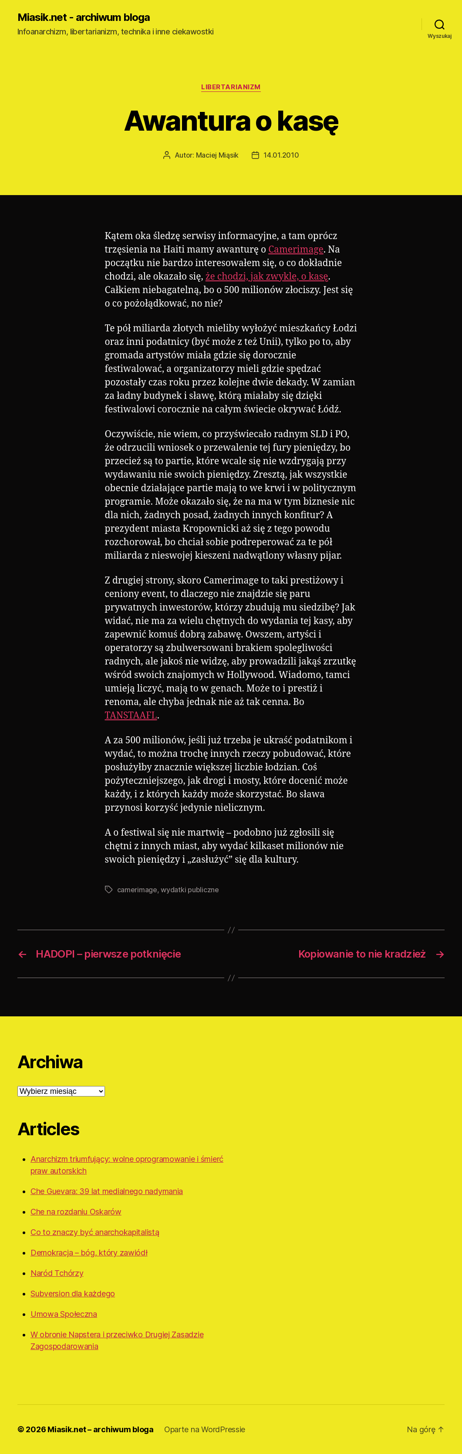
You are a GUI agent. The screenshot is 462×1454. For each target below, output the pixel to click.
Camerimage (296, 250)
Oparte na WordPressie (204, 1429)
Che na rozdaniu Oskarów (75, 1211)
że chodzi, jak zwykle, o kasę (267, 277)
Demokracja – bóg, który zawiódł (89, 1252)
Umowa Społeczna (63, 1314)
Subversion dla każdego (72, 1293)
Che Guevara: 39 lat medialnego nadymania (106, 1191)
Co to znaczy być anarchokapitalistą (94, 1232)
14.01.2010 (281, 155)
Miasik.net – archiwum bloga (100, 1429)
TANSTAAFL (131, 716)
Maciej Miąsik (217, 155)
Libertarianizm (231, 87)
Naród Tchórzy (57, 1273)
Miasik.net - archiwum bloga (83, 17)
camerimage (137, 889)
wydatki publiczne (190, 889)
